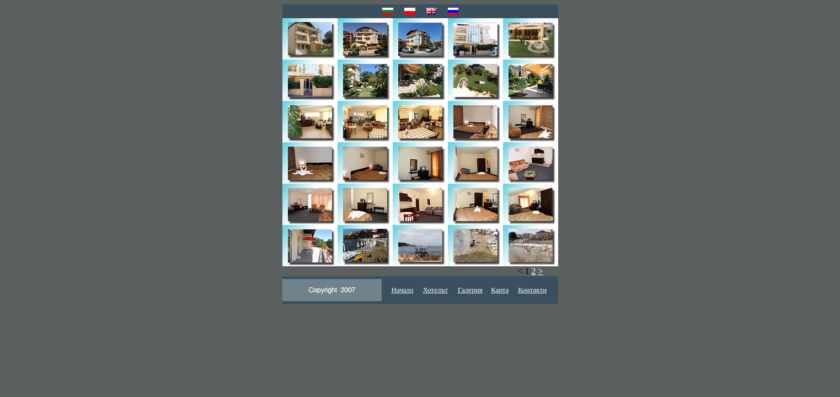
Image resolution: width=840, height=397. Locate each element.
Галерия (470, 290)
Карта (500, 290)
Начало (403, 290)
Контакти (532, 290)
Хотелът (435, 290)
